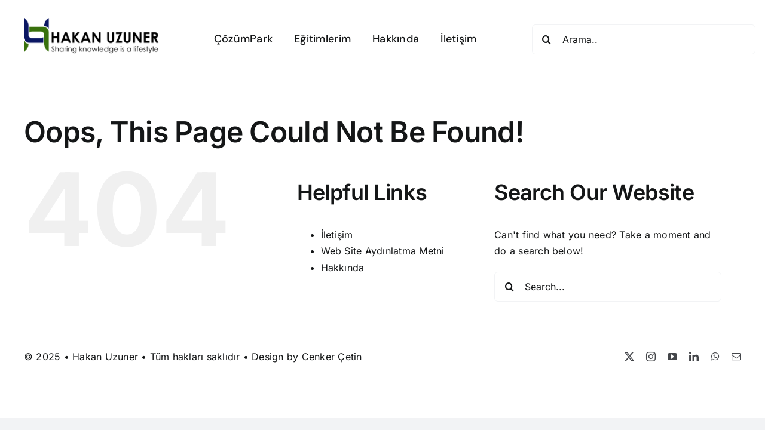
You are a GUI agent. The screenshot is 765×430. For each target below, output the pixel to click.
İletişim (337, 235)
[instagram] (651, 356)
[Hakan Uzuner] (91, 23)
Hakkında (343, 268)
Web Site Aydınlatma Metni (383, 251)
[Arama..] (643, 39)
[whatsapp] (715, 356)
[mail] (736, 356)
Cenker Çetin (332, 357)
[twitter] (629, 356)
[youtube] (672, 356)
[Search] (547, 39)
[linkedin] (694, 356)
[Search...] (607, 287)
